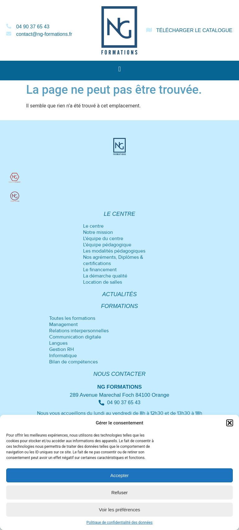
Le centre (119, 214)
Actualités (119, 294)
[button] (230, 423)
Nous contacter (119, 374)
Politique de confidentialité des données (120, 522)
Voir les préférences (119, 509)
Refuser (119, 492)
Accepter (119, 475)
